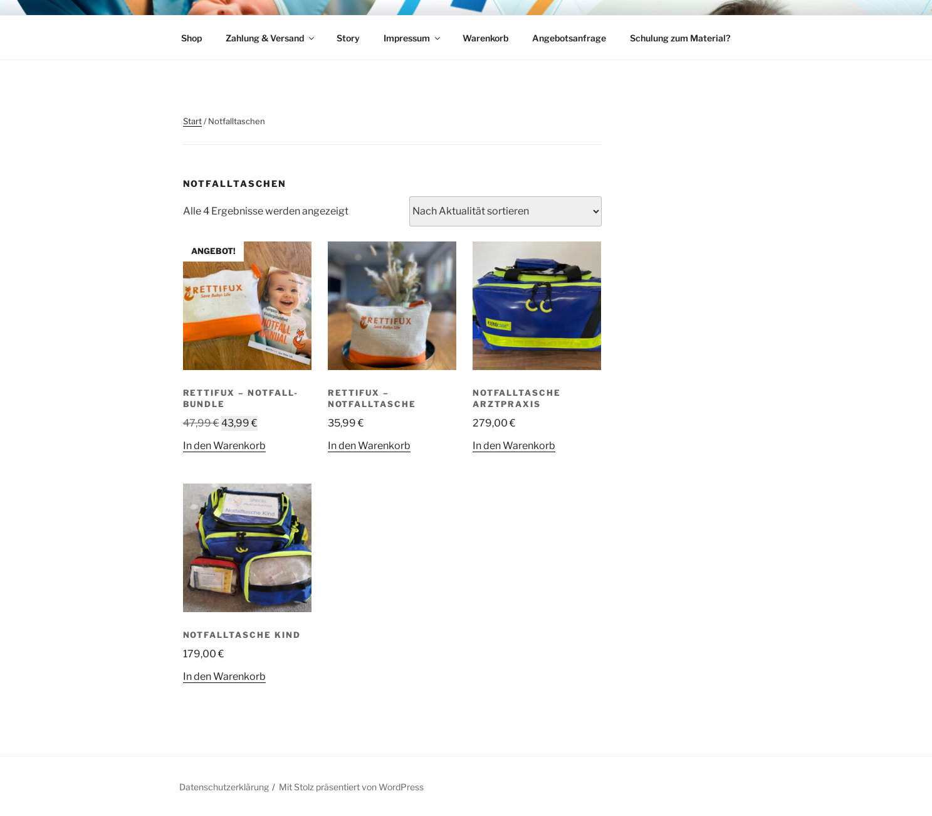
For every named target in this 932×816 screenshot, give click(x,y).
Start (192, 121)
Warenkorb (485, 38)
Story (348, 38)
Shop (191, 38)
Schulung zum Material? (680, 38)
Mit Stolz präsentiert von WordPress (351, 787)
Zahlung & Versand (271, 38)
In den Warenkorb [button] (224, 446)
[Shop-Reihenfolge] (505, 211)
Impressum (413, 38)
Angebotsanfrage (569, 38)
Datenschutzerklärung (224, 787)
